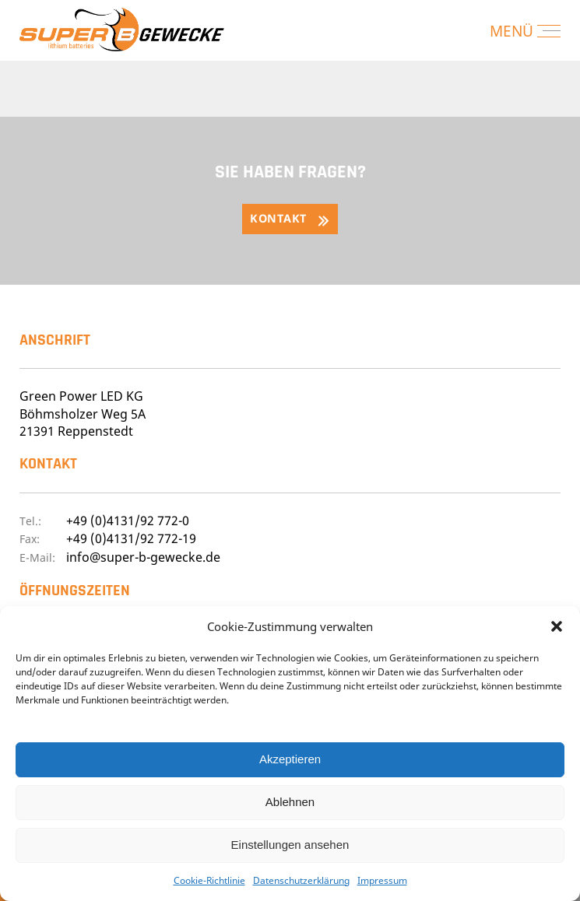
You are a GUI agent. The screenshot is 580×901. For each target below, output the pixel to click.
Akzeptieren (290, 759)
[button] (556, 626)
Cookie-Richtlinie (209, 880)
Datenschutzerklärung (301, 880)
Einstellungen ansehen (290, 844)
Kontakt (278, 218)
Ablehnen (290, 801)
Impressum (382, 880)
